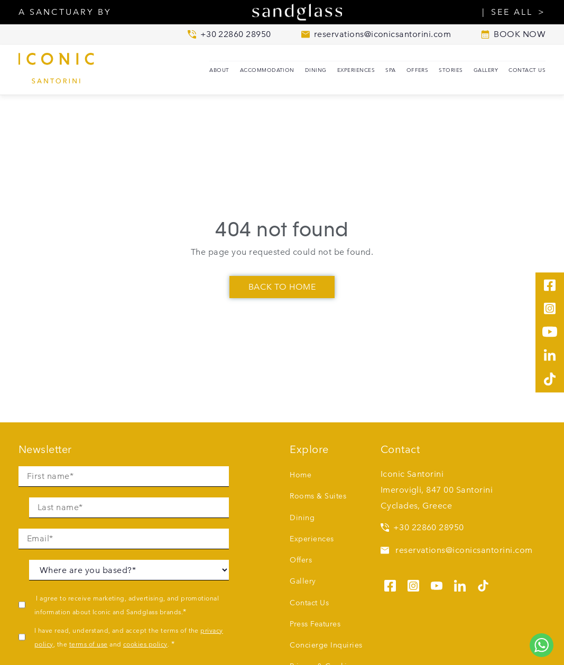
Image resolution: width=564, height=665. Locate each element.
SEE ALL (512, 12)
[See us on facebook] (390, 584)
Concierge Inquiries (326, 645)
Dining (316, 70)
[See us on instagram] (413, 584)
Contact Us (526, 70)
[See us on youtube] (436, 584)
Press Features (315, 624)
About (219, 70)
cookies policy (145, 644)
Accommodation (267, 70)
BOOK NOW (513, 34)
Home (300, 474)
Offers (417, 70)
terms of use (88, 644)
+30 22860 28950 (422, 527)
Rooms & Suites (318, 496)
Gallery (486, 70)
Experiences (356, 70)
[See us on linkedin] (459, 584)
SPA (390, 70)
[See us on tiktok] (483, 584)
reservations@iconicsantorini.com (457, 550)
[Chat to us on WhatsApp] (541, 645)
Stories (451, 70)
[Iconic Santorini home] (71, 70)
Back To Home (282, 287)
